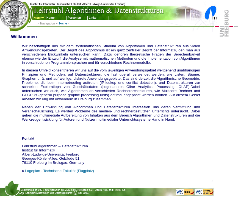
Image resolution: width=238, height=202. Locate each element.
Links (92, 17)
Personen (74, 17)
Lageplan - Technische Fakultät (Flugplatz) (59, 171)
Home (50, 17)
